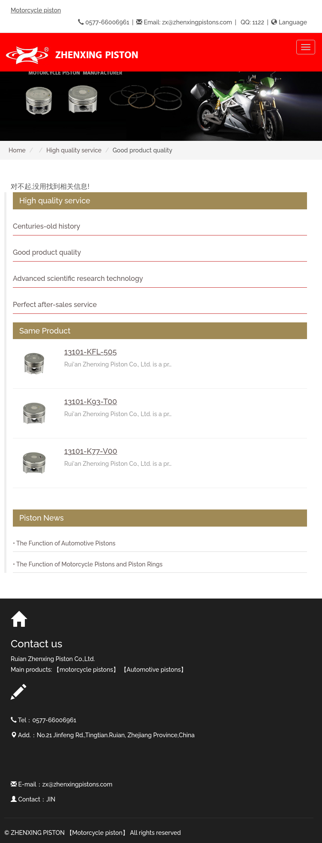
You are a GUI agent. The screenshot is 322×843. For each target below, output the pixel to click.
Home (17, 150)
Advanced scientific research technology (78, 278)
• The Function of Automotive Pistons (64, 543)
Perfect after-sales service (55, 305)
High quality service (73, 150)
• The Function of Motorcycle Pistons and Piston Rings (88, 564)
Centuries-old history (46, 226)
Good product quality (47, 252)
